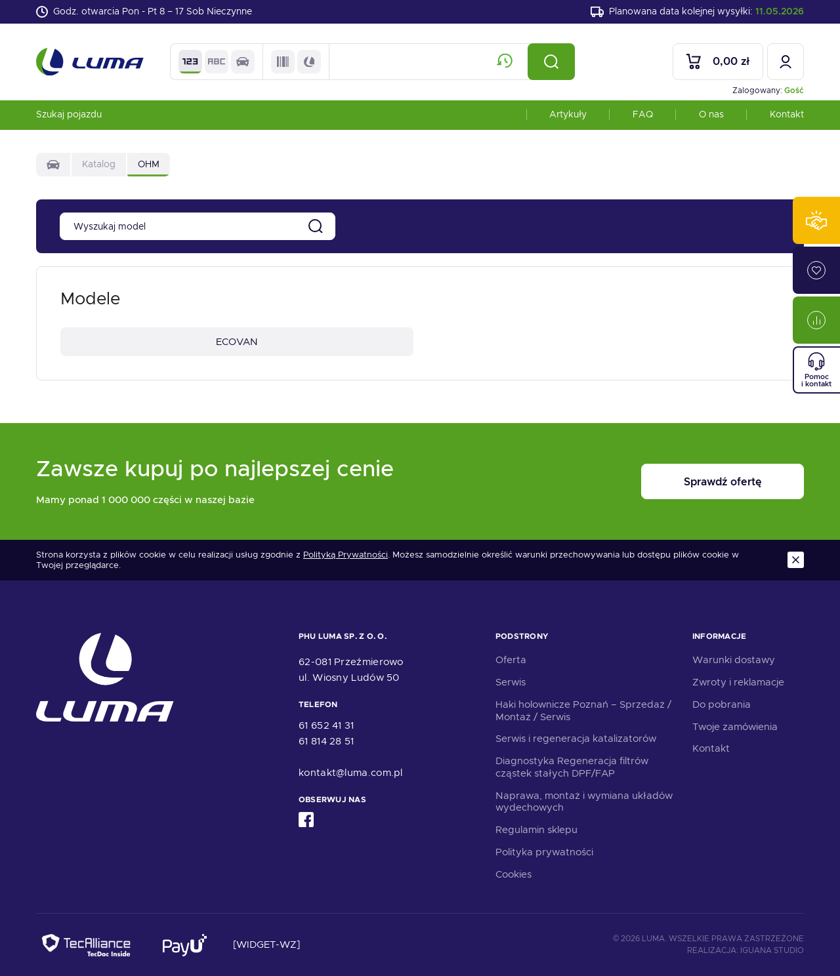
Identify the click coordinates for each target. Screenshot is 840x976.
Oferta (510, 660)
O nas (711, 114)
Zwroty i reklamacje (738, 682)
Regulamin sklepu (536, 830)
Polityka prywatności (544, 852)
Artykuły (568, 114)
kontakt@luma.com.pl (351, 773)
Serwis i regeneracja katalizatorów (575, 738)
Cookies (513, 874)
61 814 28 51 (326, 741)
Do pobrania (721, 704)
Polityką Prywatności (345, 555)
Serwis (510, 682)
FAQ (643, 114)
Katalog (99, 164)
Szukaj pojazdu (69, 114)
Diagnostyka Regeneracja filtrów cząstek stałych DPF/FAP (571, 767)
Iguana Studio (772, 950)
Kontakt (787, 114)
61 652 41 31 (326, 725)
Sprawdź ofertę (722, 482)
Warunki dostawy (733, 660)
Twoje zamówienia (735, 727)
